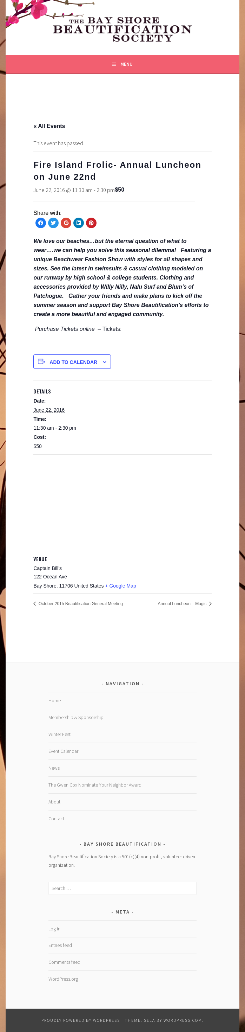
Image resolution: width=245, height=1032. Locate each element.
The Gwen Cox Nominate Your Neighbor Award (94, 785)
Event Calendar (63, 751)
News (54, 768)
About (54, 802)
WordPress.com (183, 1020)
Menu (126, 64)
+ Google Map (120, 586)
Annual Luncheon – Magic (182, 603)
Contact (56, 818)
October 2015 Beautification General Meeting (79, 603)
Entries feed (60, 945)
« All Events (49, 126)
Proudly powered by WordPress (80, 1020)
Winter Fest (59, 734)
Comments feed (64, 962)
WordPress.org (63, 979)
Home (54, 700)
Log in (54, 928)
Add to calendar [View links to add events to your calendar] (73, 362)
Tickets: (112, 329)
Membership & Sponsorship (76, 717)
